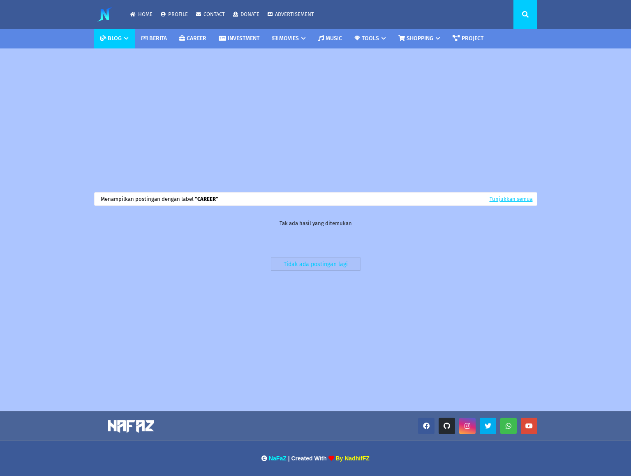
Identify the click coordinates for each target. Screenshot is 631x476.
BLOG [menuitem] (111, 38)
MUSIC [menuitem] (330, 38)
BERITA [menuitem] (154, 38)
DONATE (246, 14)
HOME (141, 14)
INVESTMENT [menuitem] (239, 38)
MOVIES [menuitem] (285, 38)
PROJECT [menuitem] (468, 38)
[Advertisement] (315, 118)
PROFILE (174, 14)
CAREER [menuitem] (192, 38)
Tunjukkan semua (511, 199)
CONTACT (210, 14)
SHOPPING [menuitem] (415, 38)
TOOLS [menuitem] (366, 38)
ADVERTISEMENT (291, 14)
